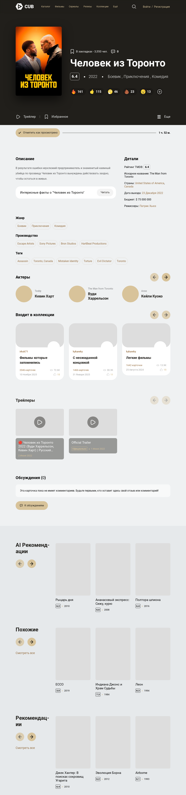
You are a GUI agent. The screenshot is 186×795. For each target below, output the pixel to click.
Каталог (45, 6)
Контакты (100, 760)
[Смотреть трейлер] (26, 117)
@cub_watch (88, 785)
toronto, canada (43, 261)
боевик (114, 76)
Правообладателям (106, 765)
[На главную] (25, 6)
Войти (146, 6)
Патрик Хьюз (148, 206)
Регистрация (162, 6)
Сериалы (74, 6)
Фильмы (59, 6)
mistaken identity (68, 261)
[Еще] (163, 117)
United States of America (149, 183)
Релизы (88, 6)
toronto (121, 261)
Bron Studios (68, 243)
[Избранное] (56, 117)
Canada (128, 186)
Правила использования (118, 785)
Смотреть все (25, 604)
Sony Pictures (47, 243)
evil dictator (104, 261)
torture (88, 261)
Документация (130, 760)
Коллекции (102, 6)
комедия (160, 76)
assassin (22, 261)
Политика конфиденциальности (152, 785)
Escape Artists (25, 243)
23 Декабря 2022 (152, 193)
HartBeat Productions (93, 243)
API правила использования (130, 767)
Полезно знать (157, 760)
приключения (136, 76)
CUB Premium (156, 765)
